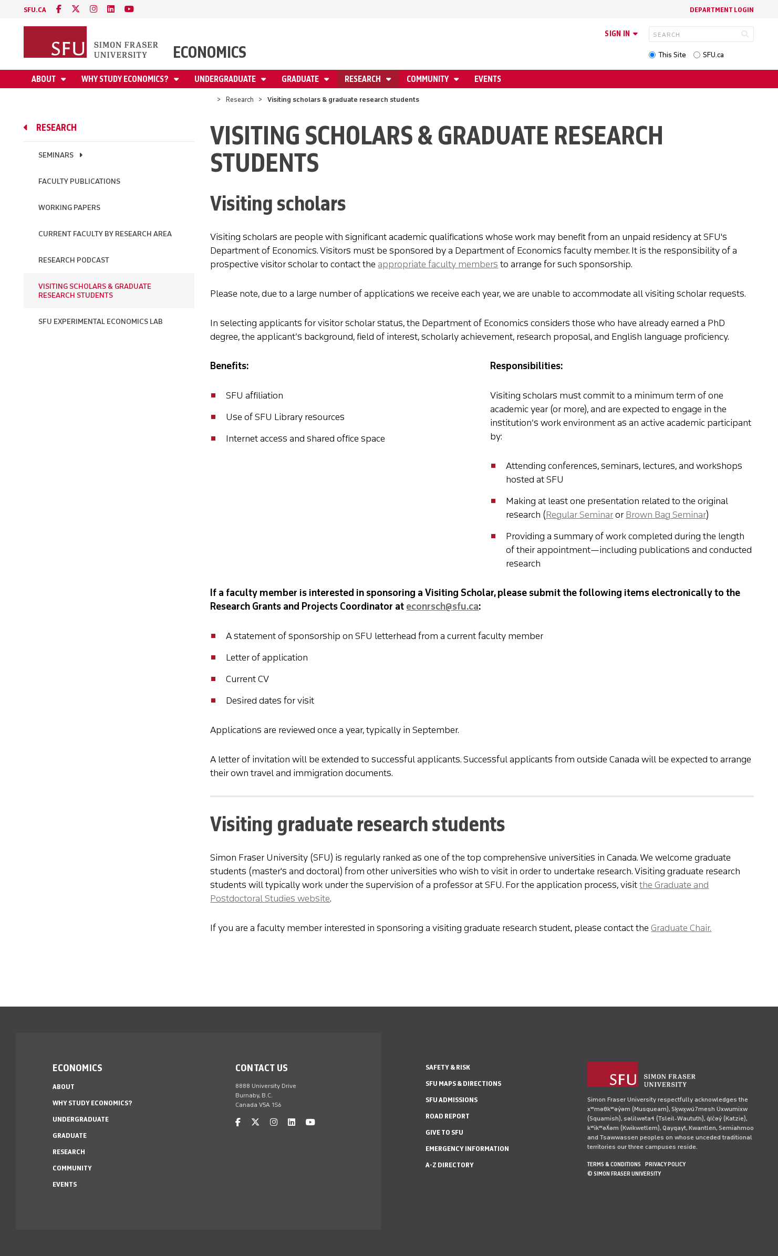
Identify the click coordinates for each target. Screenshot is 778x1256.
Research (363, 79)
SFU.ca (713, 54)
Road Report (448, 1116)
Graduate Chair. (681, 928)
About (44, 79)
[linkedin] (111, 9)
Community (428, 79)
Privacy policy (665, 1164)
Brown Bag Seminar (666, 514)
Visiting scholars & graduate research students (94, 291)
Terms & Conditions (614, 1164)
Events (487, 79)
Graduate (301, 79)
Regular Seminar (579, 514)
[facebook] (58, 9)
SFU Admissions (452, 1099)
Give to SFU (444, 1132)
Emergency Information (467, 1148)
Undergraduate (225, 79)
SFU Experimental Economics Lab (100, 321)
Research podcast (73, 260)
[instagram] (93, 9)
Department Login (722, 9)
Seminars (56, 155)
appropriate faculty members (438, 264)
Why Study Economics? (125, 79)
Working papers (69, 207)
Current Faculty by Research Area (105, 233)
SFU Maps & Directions (463, 1083)
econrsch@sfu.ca (442, 606)
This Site (672, 54)
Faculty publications (79, 181)
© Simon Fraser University (624, 1173)
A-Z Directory (450, 1164)
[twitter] (75, 9)
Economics (209, 52)
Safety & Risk (448, 1067)
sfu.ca (35, 9)
